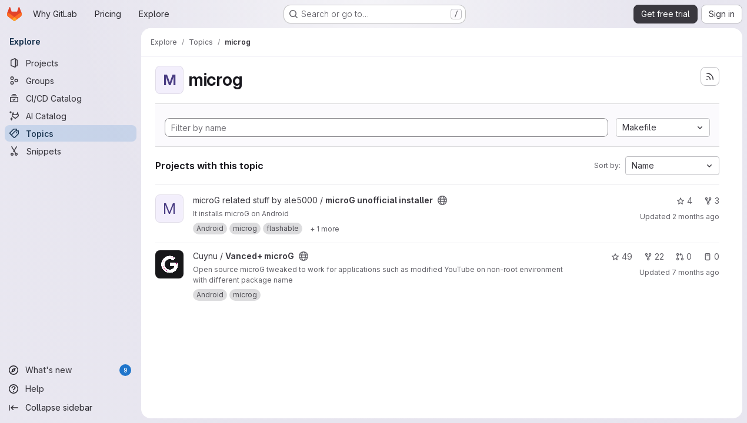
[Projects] (70, 63)
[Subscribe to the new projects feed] (710, 76)
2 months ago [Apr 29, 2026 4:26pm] (695, 216)
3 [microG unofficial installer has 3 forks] (711, 201)
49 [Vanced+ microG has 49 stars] (621, 256)
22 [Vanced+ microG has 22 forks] (654, 256)
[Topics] (70, 133)
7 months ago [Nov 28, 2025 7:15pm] (695, 272)
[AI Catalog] (70, 116)
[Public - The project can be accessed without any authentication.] (442, 200)
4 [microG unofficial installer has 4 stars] (684, 201)
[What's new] (70, 370)
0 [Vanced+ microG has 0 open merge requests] (684, 256)
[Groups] (70, 80)
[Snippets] (70, 151)
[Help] (70, 389)
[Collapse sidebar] (70, 408)
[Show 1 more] (325, 228)
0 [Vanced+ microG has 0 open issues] (711, 256)
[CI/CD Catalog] (70, 98)
